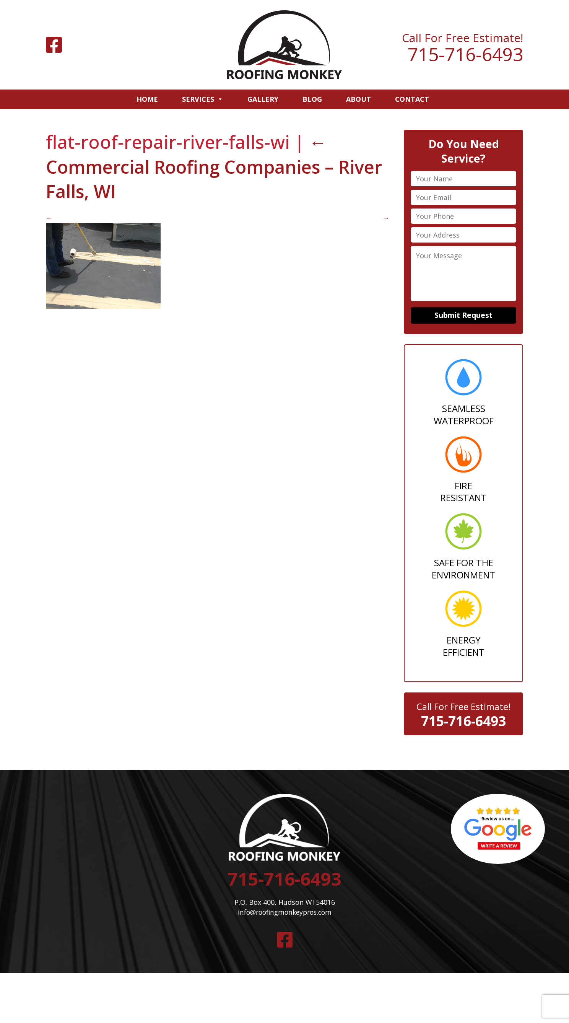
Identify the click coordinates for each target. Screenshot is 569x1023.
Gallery (262, 99)
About (358, 99)
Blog (312, 99)
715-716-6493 (465, 54)
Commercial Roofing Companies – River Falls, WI (194, 166)
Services (202, 99)
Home (147, 99)
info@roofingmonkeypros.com (284, 915)
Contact (412, 99)
